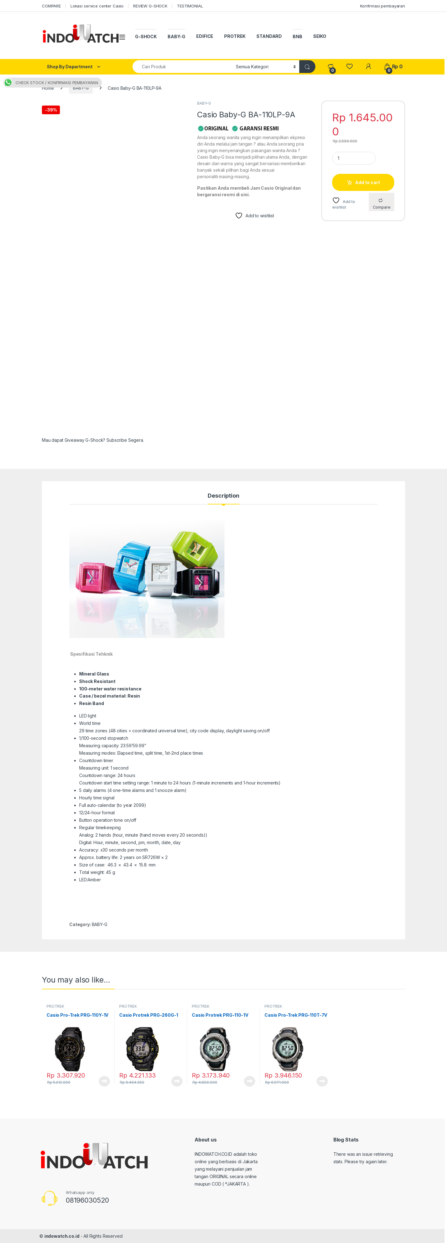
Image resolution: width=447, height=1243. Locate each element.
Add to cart (367, 182)
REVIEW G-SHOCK (150, 5)
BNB (297, 36)
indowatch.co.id (61, 1236)
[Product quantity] (354, 158)
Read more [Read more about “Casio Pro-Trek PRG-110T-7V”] (322, 1081)
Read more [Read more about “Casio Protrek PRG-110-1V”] (249, 1081)
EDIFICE (204, 36)
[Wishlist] (349, 67)
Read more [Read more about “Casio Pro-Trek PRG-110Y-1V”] (104, 1081)
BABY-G (176, 36)
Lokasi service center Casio (97, 5)
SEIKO (319, 36)
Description (223, 496)
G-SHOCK (146, 36)
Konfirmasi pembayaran (382, 5)
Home (48, 87)
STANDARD (269, 36)
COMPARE (51, 5)
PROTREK (235, 36)
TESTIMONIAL (190, 5)
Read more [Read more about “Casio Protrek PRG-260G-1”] (177, 1081)
